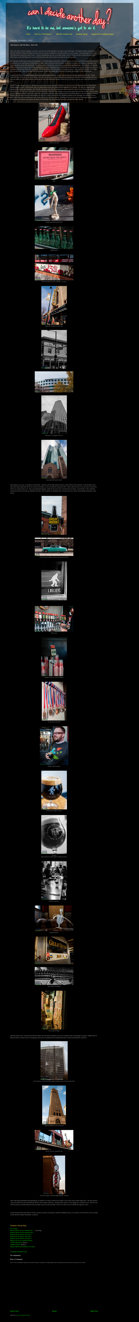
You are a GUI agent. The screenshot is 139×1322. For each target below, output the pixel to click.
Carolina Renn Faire (16, 1242)
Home (28, 34)
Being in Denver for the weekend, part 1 (21, 1230)
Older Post (94, 1311)
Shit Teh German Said (64, 34)
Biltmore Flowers (16, 1244)
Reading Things (82, 34)
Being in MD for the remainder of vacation (22, 1246)
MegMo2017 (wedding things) (102, 34)
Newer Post (14, 1311)
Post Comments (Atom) (23, 1315)
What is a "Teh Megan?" (43, 34)
